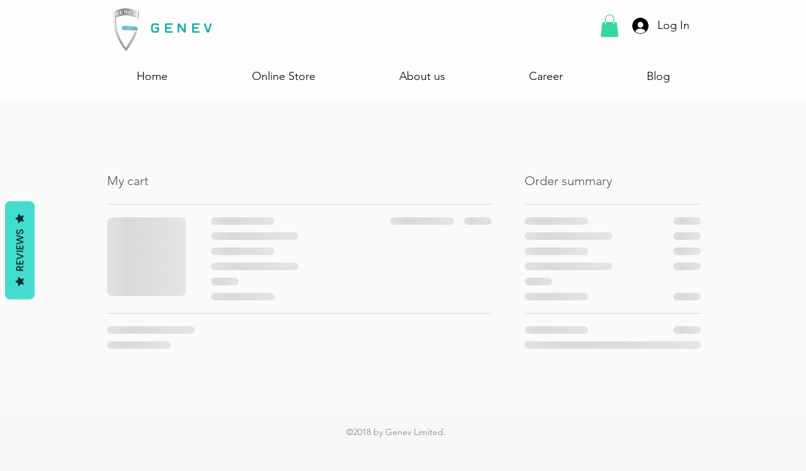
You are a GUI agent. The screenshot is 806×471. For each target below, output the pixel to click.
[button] (609, 25)
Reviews (20, 250)
